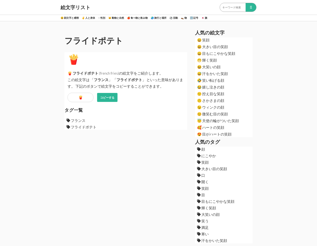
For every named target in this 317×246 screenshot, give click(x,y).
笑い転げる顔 (210, 80)
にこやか (206, 155)
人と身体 (88, 17)
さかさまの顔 (210, 100)
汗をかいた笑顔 (212, 73)
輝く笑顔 (207, 60)
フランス (76, 120)
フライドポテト (81, 127)
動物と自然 (116, 17)
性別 (101, 17)
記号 (194, 17)
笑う (203, 221)
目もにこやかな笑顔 (216, 53)
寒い (203, 234)
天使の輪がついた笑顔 (218, 120)
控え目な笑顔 (210, 94)
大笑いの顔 (209, 67)
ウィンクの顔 (210, 107)
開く (203, 182)
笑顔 (203, 40)
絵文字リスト (76, 7)
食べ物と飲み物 (137, 17)
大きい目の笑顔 (212, 46)
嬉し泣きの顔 (210, 87)
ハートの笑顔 (210, 127)
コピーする (107, 97)
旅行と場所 (158, 17)
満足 (203, 227)
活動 (174, 17)
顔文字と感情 (70, 17)
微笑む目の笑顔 (212, 114)
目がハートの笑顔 (214, 134)
